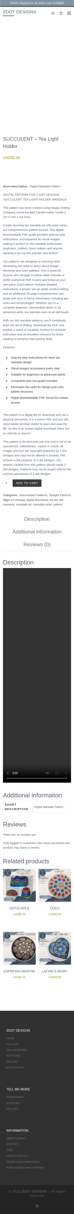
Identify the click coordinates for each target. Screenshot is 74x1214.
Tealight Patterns (60, 495)
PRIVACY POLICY (17, 1155)
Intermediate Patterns (33, 495)
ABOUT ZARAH (15, 1138)
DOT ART (12, 1061)
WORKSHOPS (15, 1097)
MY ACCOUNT (15, 1067)
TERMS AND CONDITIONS (22, 1161)
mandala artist (42, 504)
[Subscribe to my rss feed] (37, 1206)
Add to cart (27, 483)
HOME (10, 1038)
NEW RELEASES (16, 1049)
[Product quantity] (7, 483)
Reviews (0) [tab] (37, 544)
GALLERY (12, 1044)
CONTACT (12, 1144)
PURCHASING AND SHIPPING (25, 1167)
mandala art (24, 504)
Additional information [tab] (37, 531)
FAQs (9, 1150)
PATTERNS (13, 1055)
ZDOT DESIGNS (34, 1191)
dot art (53, 499)
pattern (58, 504)
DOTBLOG (12, 1103)
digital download (37, 499)
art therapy (18, 499)
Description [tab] (37, 519)
